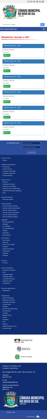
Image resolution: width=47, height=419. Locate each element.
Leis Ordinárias (7, 226)
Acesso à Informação (8, 298)
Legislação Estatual (8, 274)
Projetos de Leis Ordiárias (9, 186)
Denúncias (5, 242)
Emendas (5, 182)
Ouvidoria (5, 246)
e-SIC (4, 272)
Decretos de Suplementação (10, 308)
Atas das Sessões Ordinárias (10, 206)
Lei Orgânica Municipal (9, 278)
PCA (4, 321)
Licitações (5, 313)
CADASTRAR (31, 152)
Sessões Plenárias (7, 175)
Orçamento (5, 319)
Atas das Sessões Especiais (10, 214)
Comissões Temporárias (9, 173)
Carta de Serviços (7, 169)
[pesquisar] (21, 24)
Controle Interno (7, 304)
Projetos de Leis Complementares (11, 188)
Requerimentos (7, 235)
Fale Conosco (6, 240)
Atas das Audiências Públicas (10, 216)
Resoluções (6, 232)
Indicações (5, 224)
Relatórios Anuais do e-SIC (10, 326)
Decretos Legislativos (8, 222)
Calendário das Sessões (9, 270)
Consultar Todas (7, 328)
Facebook (5, 255)
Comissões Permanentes (9, 171)
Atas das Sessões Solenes (10, 210)
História (5, 160)
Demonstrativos (7, 311)
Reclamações (6, 251)
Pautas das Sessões (8, 199)
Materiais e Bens (7, 315)
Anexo (6, 55)
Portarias (5, 230)
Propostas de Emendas (9, 184)
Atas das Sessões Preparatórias (11, 212)
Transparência (6, 283)
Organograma (6, 290)
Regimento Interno (7, 281)
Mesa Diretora (6, 166)
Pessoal (5, 317)
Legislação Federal (8, 276)
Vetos (4, 193)
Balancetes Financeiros (9, 300)
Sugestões (5, 253)
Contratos (5, 262)
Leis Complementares (8, 228)
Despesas (5, 306)
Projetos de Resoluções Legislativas (12, 190)
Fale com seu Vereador (9, 244)
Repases (5, 324)
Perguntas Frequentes (8, 249)
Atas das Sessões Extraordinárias (11, 208)
